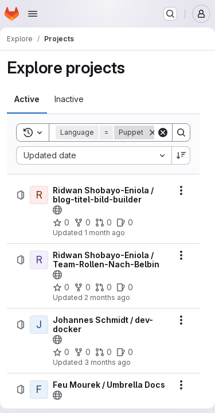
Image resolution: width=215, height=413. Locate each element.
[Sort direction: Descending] (181, 155)
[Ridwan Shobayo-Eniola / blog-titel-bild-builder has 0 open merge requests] (103, 222)
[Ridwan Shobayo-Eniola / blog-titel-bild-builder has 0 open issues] (124, 222)
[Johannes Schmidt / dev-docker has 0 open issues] (124, 352)
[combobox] (93, 155)
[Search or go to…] (170, 14)
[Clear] (163, 132)
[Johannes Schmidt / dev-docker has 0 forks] (82, 352)
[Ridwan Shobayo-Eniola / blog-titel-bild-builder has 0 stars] (61, 222)
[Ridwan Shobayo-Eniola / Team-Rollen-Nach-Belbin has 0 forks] (82, 287)
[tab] (27, 99)
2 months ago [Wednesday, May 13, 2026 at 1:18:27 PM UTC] (107, 297)
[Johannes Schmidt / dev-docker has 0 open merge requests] (103, 352)
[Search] (181, 132)
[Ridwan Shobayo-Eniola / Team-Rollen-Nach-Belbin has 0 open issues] (124, 287)
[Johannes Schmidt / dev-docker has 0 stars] (61, 352)
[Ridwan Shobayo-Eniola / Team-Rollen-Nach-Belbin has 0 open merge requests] (103, 287)
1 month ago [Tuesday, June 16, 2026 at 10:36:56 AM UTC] (104, 232)
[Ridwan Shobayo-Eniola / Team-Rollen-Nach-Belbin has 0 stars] (61, 287)
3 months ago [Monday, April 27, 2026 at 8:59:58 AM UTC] (107, 362)
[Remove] (152, 132)
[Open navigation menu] (33, 14)
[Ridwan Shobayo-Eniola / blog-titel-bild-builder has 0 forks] (82, 222)
